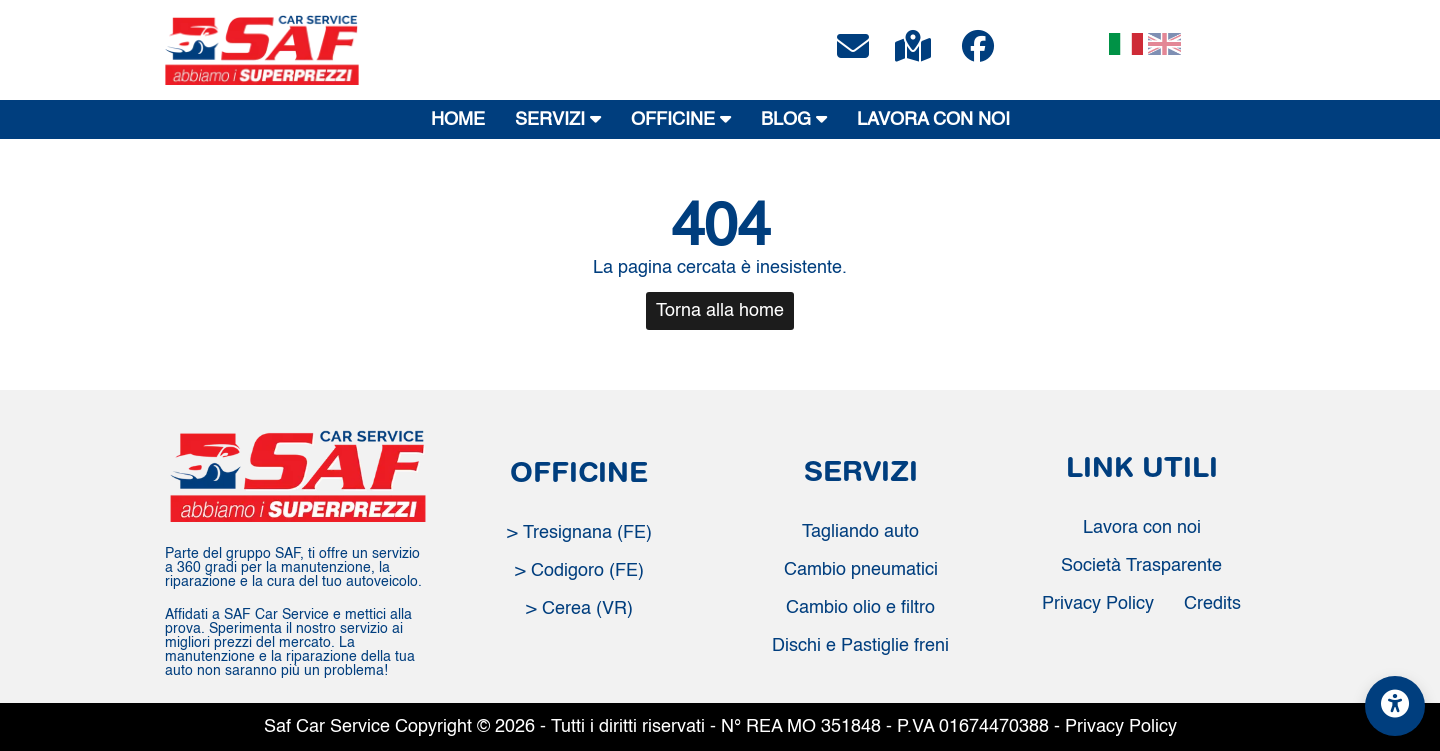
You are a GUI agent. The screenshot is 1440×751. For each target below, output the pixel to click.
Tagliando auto (860, 532)
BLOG (794, 119)
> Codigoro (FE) (579, 571)
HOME (458, 120)
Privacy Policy (1098, 604)
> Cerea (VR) (579, 609)
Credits (1212, 604)
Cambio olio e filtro (860, 608)
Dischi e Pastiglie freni (860, 646)
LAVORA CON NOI (933, 120)
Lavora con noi (1142, 528)
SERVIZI (558, 119)
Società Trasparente (1141, 566)
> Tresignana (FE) (579, 533)
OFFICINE (681, 119)
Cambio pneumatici (861, 570)
